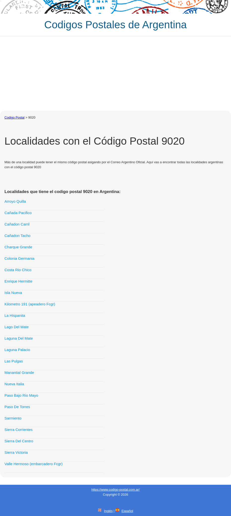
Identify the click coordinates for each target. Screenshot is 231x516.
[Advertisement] (115, 73)
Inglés (108, 511)
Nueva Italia (14, 384)
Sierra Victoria (16, 452)
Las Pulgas (13, 361)
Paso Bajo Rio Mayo (21, 395)
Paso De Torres (17, 407)
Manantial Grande (19, 372)
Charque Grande (18, 247)
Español (127, 511)
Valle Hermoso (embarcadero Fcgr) (33, 464)
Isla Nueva (13, 292)
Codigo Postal (14, 117)
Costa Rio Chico (17, 270)
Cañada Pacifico (18, 213)
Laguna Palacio (17, 350)
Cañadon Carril (17, 224)
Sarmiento (12, 418)
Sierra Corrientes (18, 429)
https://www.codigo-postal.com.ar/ (115, 489)
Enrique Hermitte (18, 281)
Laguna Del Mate (18, 338)
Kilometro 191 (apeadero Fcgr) (29, 304)
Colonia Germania (19, 258)
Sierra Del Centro (18, 441)
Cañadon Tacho (17, 235)
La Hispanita (14, 315)
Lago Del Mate (16, 327)
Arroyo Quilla (15, 201)
